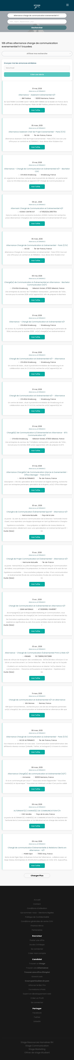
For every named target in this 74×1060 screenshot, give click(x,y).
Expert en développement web (37, 993)
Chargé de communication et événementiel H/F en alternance (37, 699)
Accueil (37, 899)
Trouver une (37, 968)
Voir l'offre (37, 110)
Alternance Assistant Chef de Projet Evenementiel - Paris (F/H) (37, 132)
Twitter (37, 1017)
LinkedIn (37, 1021)
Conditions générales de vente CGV (37, 921)
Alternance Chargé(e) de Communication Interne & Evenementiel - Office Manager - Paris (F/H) (37, 473)
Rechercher (37, 27)
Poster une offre (37, 940)
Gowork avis (37, 976)
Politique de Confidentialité (37, 917)
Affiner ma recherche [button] (37, 53)
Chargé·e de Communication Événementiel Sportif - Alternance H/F (37, 511)
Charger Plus (37, 875)
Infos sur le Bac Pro (37, 985)
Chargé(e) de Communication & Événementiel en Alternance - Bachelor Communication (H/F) (37, 283)
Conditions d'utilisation (37, 908)
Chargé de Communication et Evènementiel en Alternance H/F (37, 605)
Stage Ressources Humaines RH (37, 1042)
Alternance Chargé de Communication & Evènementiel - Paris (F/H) (37, 245)
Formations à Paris (37, 989)
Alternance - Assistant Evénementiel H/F (37, 95)
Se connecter (37, 949)
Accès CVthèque (37, 944)
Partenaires (37, 930)
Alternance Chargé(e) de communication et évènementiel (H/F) (37, 773)
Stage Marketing (37, 1049)
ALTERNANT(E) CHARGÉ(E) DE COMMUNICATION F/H (37, 810)
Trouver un (37, 963)
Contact (37, 904)
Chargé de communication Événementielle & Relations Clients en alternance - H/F (37, 849)
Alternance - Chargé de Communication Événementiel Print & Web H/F (37, 652)
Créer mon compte (37, 953)
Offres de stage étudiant (37, 1052)
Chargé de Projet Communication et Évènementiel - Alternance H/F (37, 558)
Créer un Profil (37, 998)
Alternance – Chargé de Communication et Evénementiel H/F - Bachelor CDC (37, 170)
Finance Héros (37, 925)
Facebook (37, 1013)
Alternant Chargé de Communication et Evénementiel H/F (37, 208)
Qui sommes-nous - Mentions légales (37, 912)
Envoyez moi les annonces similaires (20, 63)
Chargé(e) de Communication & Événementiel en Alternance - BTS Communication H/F (37, 434)
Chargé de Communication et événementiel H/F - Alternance (37, 358)
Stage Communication (37, 1045)
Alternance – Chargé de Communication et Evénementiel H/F (37, 321)
